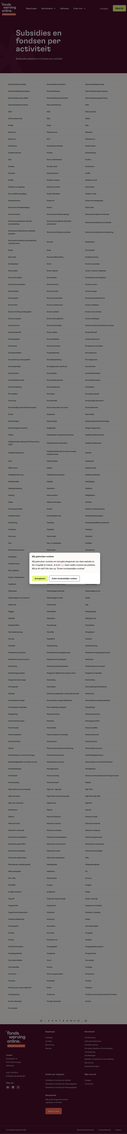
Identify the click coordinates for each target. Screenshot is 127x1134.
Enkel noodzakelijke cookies (64, 578)
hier (62, 564)
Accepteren (40, 578)
